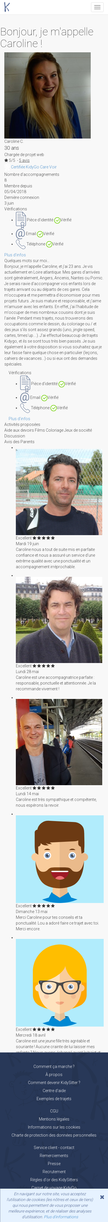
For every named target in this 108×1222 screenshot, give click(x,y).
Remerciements (54, 1155)
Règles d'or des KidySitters (54, 1179)
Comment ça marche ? (54, 1066)
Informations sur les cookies (54, 1127)
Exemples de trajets (54, 1098)
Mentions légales (54, 1119)
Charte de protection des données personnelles (54, 1135)
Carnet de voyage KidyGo (54, 1188)
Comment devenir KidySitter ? (54, 1082)
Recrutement (54, 1171)
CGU (54, 1111)
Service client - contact (54, 1147)
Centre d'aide (54, 1090)
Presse (54, 1163)
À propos (54, 1074)
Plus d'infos (15, 255)
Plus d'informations (61, 1217)
